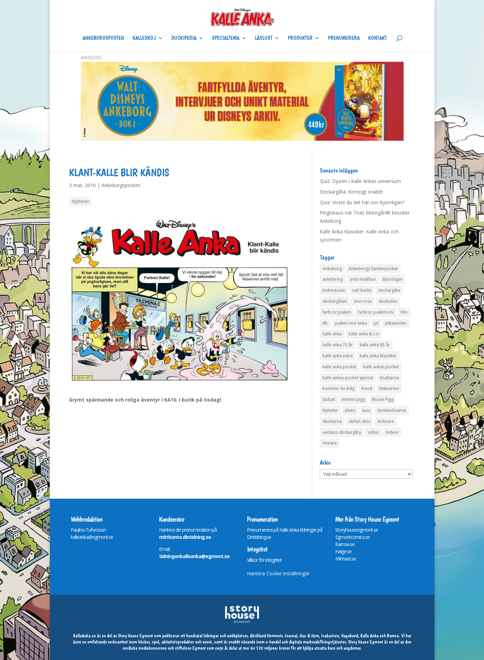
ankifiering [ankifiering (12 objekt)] (333, 279)
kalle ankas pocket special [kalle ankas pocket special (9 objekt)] (348, 378)
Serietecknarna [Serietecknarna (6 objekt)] (391, 410)
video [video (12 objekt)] (373, 432)
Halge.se (343, 551)
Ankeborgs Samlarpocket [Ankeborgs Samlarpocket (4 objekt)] (373, 268)
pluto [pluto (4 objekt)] (350, 410)
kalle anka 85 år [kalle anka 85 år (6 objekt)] (375, 345)
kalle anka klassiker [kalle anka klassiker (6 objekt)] (378, 356)
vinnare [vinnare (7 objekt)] (330, 443)
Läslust (263, 38)
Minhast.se (345, 558)
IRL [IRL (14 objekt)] (325, 323)
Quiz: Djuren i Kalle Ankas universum (360, 181)
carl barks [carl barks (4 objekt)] (361, 290)
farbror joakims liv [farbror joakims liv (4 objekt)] (376, 312)
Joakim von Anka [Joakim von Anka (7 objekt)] (351, 323)
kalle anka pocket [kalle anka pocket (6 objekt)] (339, 367)
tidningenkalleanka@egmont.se (194, 556)
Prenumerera (344, 38)
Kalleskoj (144, 38)
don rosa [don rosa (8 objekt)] (363, 301)
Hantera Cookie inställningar (278, 573)
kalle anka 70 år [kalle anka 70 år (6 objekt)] (338, 345)
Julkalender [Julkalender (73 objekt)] (396, 323)
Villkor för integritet (264, 560)
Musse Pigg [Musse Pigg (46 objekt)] (382, 399)
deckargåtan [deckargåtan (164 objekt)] (335, 301)
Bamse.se (344, 544)
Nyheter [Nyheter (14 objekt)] (330, 410)
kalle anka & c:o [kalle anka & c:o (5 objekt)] (364, 334)
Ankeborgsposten (103, 38)
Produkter (300, 38)
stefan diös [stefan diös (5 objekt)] (359, 421)
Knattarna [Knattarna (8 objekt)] (389, 378)
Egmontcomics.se (352, 537)
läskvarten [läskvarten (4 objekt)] (389, 388)
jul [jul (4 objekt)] (376, 323)
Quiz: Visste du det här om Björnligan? (362, 202)
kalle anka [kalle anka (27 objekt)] (332, 334)
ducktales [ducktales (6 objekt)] (388, 301)
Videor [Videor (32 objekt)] (392, 432)
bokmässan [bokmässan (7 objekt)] (334, 290)
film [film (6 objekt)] (404, 312)
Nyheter (80, 201)
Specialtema (225, 38)
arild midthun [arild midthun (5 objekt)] (363, 279)
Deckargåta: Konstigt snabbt (351, 191)
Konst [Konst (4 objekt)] (366, 388)
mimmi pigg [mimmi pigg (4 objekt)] (353, 399)
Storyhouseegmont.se (356, 529)
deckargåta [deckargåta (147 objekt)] (389, 290)
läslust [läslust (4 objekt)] (329, 399)
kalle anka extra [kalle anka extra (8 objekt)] (338, 356)
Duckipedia (183, 38)
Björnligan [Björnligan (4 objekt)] (393, 279)
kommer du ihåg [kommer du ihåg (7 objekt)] (338, 388)
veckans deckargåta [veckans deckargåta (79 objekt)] (342, 432)
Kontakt (377, 38)
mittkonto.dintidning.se (185, 537)
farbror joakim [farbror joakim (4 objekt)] (337, 312)
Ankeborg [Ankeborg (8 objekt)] (332, 268)
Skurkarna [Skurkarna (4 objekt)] (332, 421)
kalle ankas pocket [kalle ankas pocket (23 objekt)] (381, 367)
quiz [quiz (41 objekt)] (366, 410)
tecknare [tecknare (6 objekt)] (385, 421)
